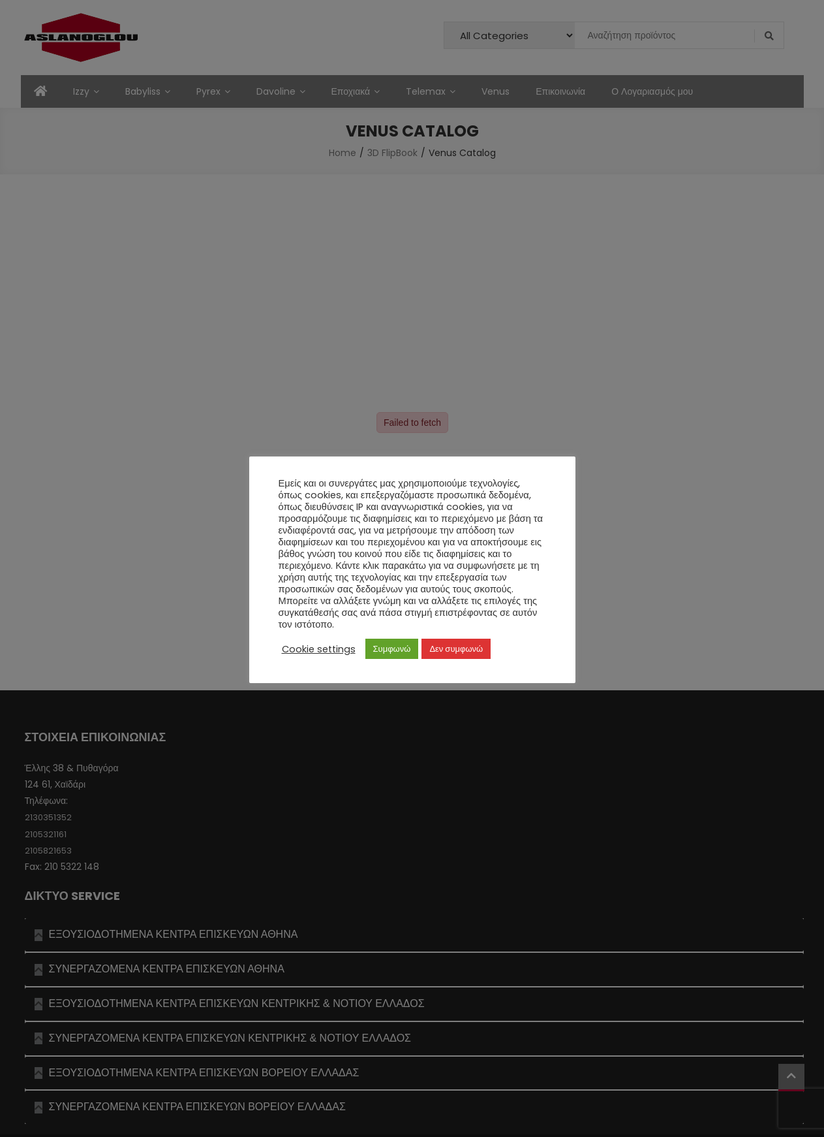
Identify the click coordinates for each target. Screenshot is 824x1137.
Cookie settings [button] (319, 649)
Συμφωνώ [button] (392, 649)
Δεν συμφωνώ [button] (456, 649)
